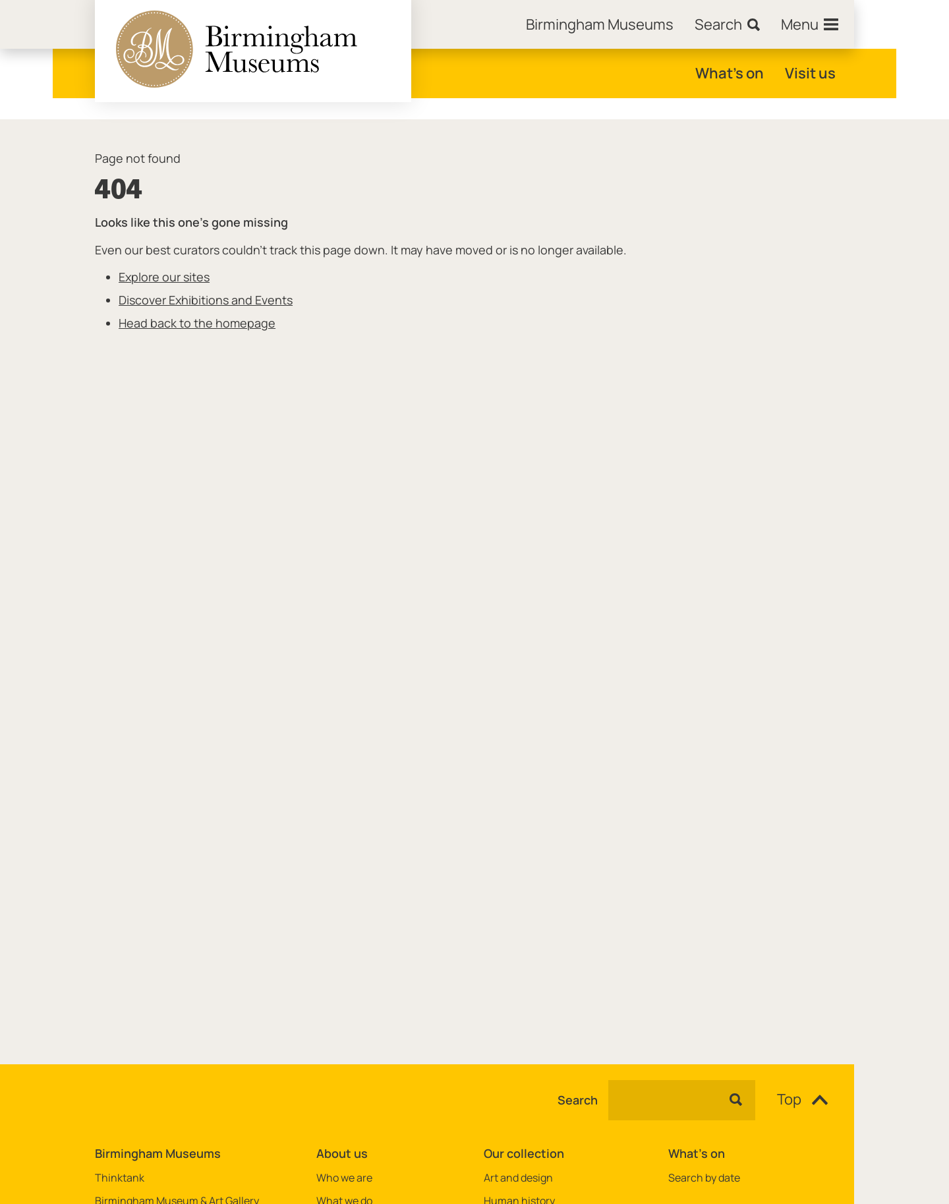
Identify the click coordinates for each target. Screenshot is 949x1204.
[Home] (600, 24)
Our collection (524, 1153)
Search (578, 1100)
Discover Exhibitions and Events (206, 300)
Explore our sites (164, 277)
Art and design (518, 1178)
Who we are (344, 1178)
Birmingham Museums (158, 1153)
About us (342, 1153)
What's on (729, 73)
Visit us (810, 73)
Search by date (704, 1178)
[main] (474, 570)
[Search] (727, 24)
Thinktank (119, 1178)
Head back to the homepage (197, 323)
